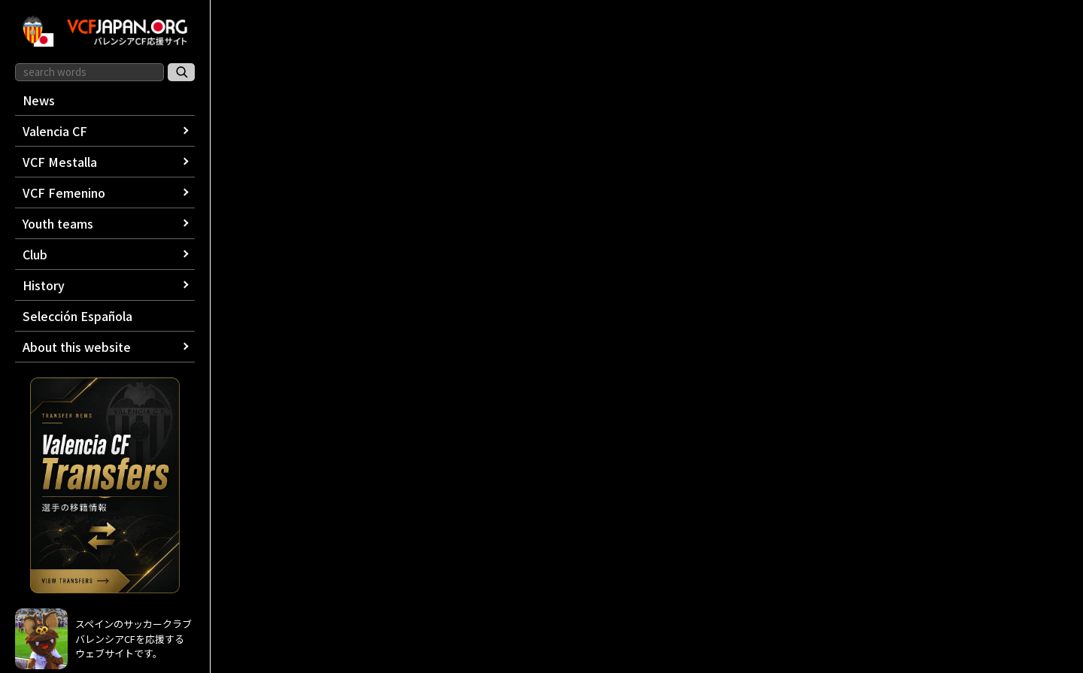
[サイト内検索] (181, 72)
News (39, 100)
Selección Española (77, 316)
